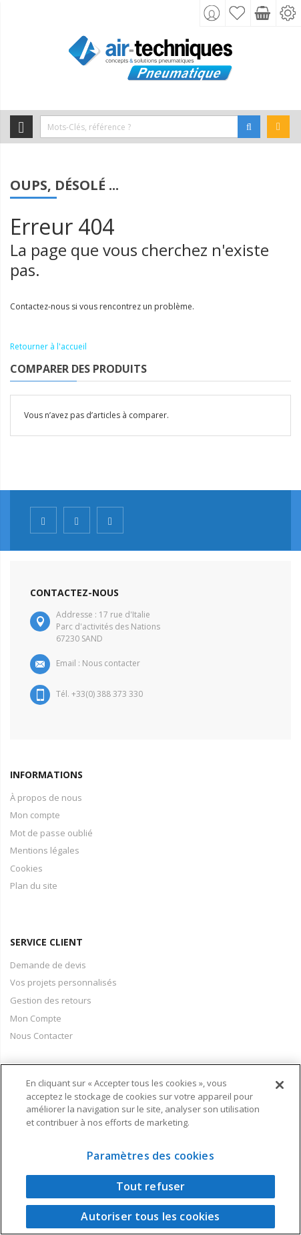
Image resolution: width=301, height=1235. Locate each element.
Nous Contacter (41, 1036)
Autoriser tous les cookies (150, 1216)
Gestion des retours (50, 1000)
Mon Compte (35, 1018)
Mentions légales (44, 850)
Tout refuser (151, 1186)
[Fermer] (279, 1085)
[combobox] (139, 126)
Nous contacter (111, 663)
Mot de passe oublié (51, 833)
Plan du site (33, 886)
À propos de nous (46, 798)
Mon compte (35, 815)
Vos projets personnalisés (63, 982)
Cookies (26, 868)
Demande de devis (48, 965)
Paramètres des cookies (150, 1155)
